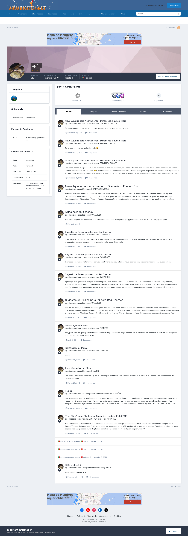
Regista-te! (174, 5)
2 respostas (91, 408)
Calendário (22, 14)
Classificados (37, 14)
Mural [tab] (69, 112)
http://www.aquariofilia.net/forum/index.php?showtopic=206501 (35, 185)
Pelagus (85, 468)
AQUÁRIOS (111, 419)
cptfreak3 (87, 457)
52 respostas (92, 477)
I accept (174, 531)
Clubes (81, 14)
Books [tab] (143, 112)
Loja (72, 14)
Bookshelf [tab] (167, 112)
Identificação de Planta (76, 325)
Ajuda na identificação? (79, 211)
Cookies (117, 516)
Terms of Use (49, 533)
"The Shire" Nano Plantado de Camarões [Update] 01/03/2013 (96, 416)
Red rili (68, 391)
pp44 (67, 123)
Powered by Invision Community (94, 522)
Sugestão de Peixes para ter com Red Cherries (88, 232)
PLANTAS (104, 328)
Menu (11, 14)
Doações (92, 14)
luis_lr (62, 441)
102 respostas (91, 433)
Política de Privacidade (87, 516)
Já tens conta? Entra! (155, 5)
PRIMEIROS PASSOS (108, 123)
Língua (71, 516)
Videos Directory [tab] (118, 112)
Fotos (64, 14)
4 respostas (86, 340)
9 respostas (90, 247)
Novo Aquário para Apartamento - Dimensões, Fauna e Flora (95, 121)
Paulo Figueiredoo (90, 393)
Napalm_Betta (87, 419)
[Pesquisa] (147, 14)
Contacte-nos (105, 516)
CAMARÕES (96, 215)
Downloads (52, 14)
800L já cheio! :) (73, 465)
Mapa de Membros (108, 14)
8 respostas (91, 133)
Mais (123, 14)
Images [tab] (93, 112)
